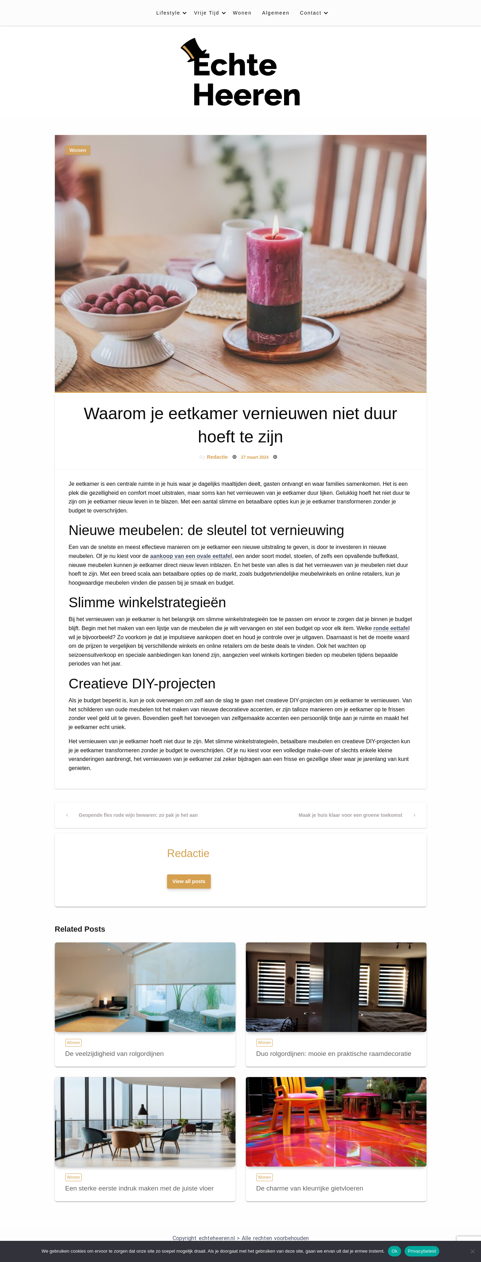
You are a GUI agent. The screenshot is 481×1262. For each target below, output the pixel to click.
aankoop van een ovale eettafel (191, 556)
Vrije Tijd (206, 13)
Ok (394, 1251)
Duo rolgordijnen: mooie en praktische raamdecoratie (334, 1053)
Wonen (242, 13)
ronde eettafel (391, 628)
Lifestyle (168, 13)
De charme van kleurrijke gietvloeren (309, 1188)
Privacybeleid (422, 1251)
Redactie (217, 457)
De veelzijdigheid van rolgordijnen (114, 1053)
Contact (311, 13)
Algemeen (276, 13)
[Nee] (472, 1251)
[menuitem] (170, 12)
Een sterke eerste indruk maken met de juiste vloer (139, 1188)
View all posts (188, 881)
